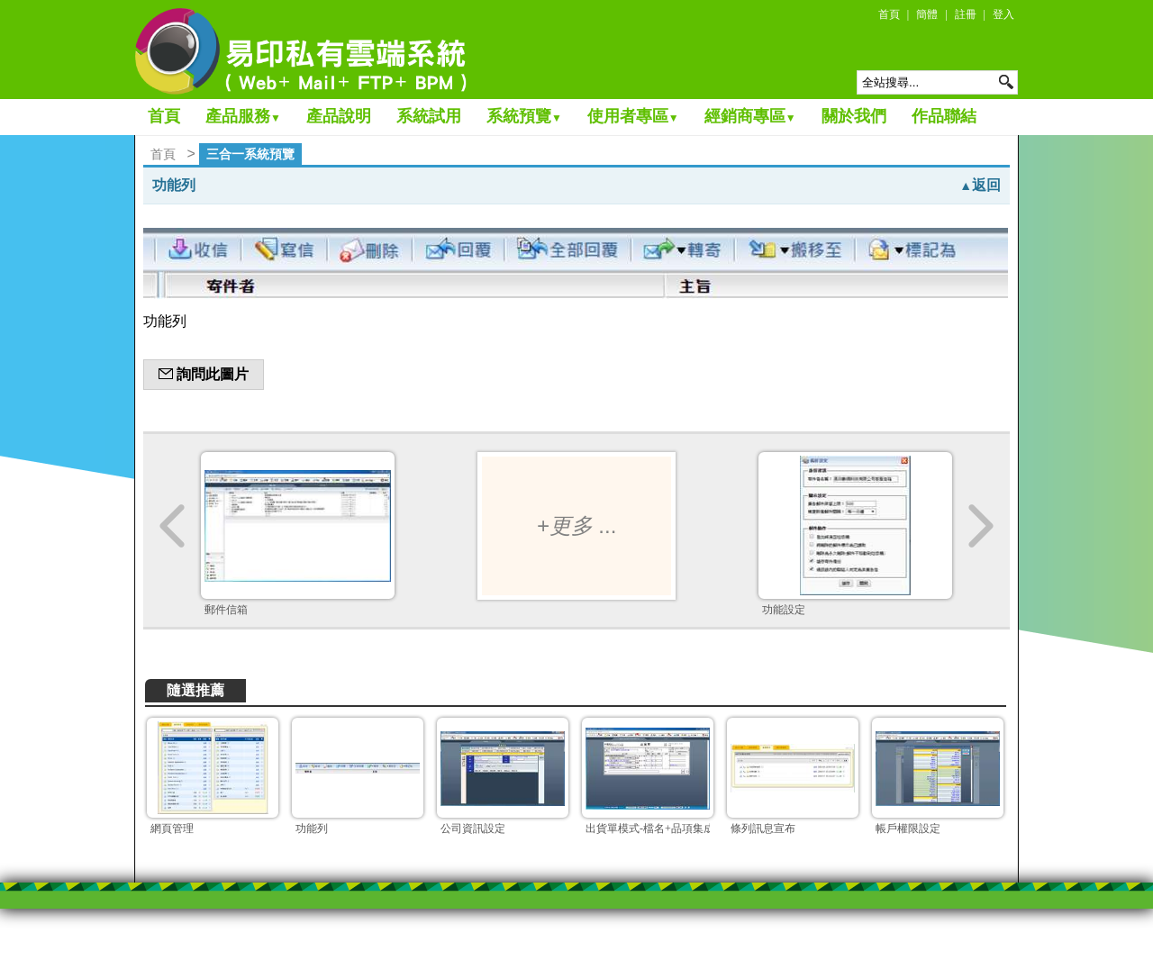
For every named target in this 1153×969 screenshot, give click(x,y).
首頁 (889, 14)
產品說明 (338, 116)
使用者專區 (633, 116)
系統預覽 (524, 116)
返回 (980, 185)
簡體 (927, 14)
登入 (1003, 14)
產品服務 (243, 116)
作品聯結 (944, 116)
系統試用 (428, 116)
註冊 (965, 14)
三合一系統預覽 (250, 154)
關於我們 (854, 116)
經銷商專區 (750, 116)
